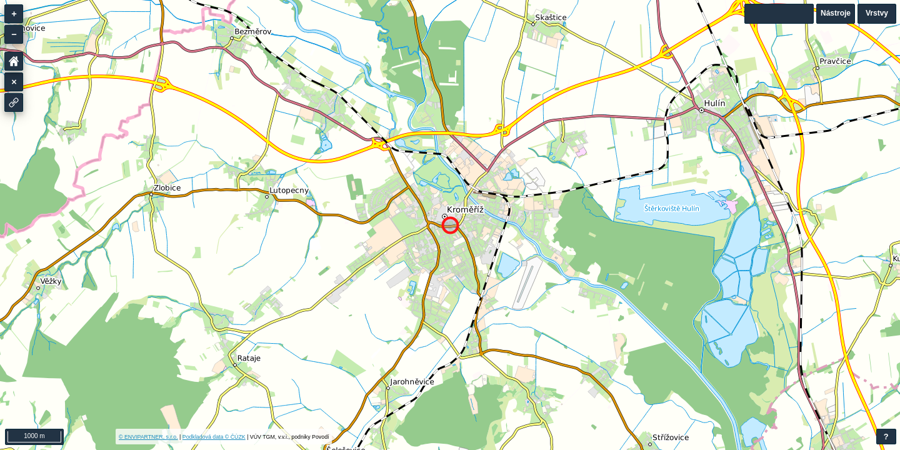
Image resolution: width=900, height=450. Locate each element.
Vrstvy (877, 13)
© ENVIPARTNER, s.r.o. (148, 437)
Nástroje (836, 13)
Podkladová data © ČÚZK (214, 437)
